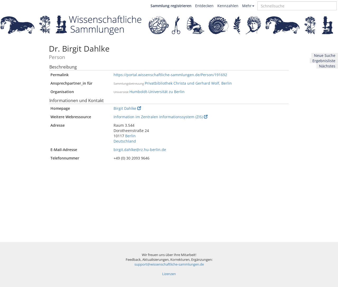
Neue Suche (324, 55)
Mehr (248, 5)
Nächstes (327, 66)
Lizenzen (169, 274)
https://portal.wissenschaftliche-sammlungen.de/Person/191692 (170, 74)
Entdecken (204, 5)
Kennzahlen (227, 5)
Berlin (130, 135)
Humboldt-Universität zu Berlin (157, 91)
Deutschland (125, 141)
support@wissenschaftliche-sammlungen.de (169, 264)
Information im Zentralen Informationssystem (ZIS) (161, 116)
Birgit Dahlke (127, 108)
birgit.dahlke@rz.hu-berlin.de (140, 149)
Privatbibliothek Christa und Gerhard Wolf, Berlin (188, 83)
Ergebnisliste (323, 60)
